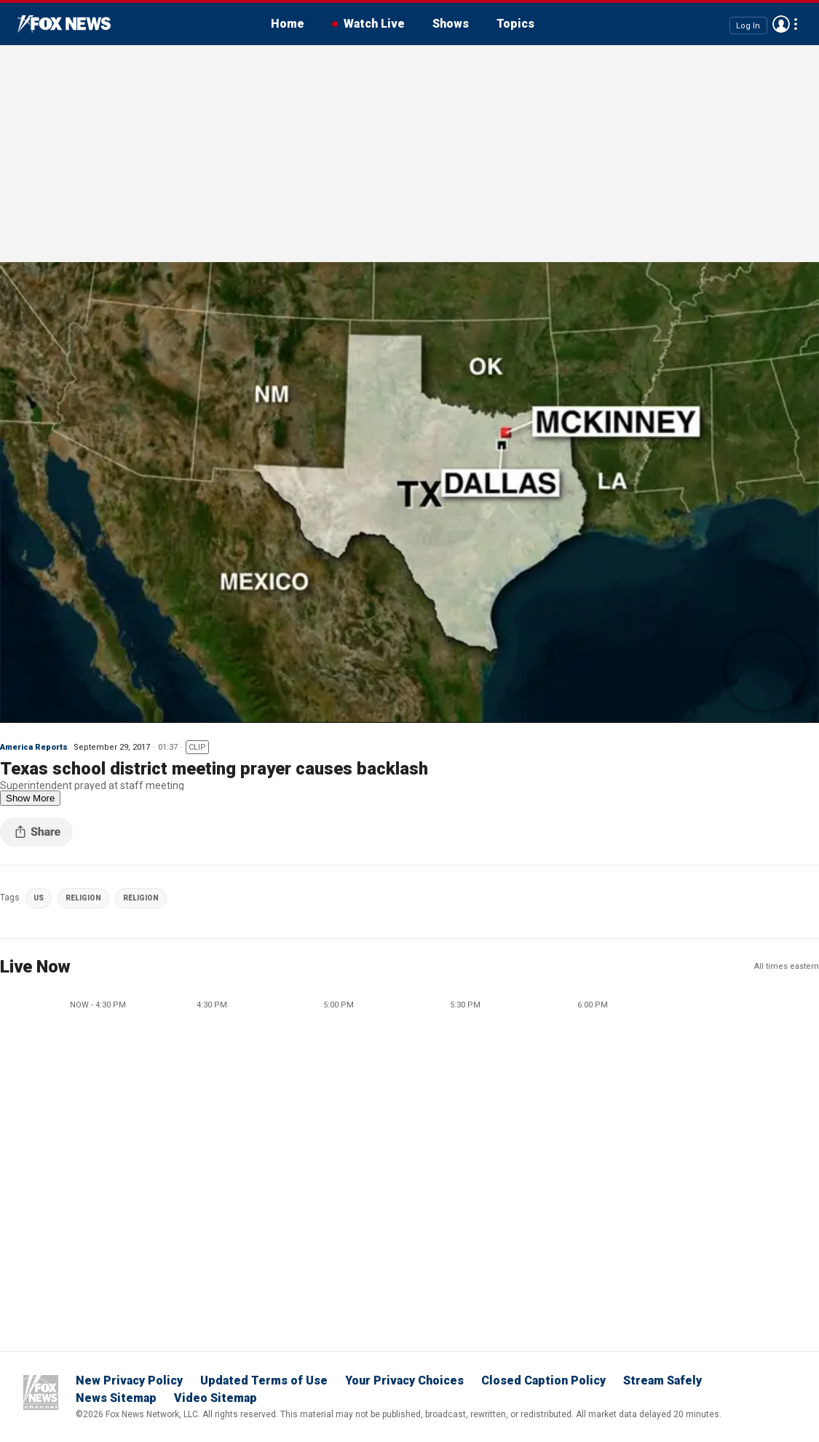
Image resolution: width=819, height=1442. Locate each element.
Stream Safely (662, 1380)
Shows (450, 24)
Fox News (40, 1392)
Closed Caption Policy (543, 1380)
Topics (515, 24)
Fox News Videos (64, 24)
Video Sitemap (215, 1398)
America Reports (34, 747)
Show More (30, 798)
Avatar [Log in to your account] (781, 24)
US (38, 898)
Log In (748, 25)
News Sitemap (116, 1398)
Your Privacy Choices (404, 1380)
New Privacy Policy (129, 1380)
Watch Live (374, 24)
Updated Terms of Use (264, 1380)
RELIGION (83, 898)
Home (287, 24)
